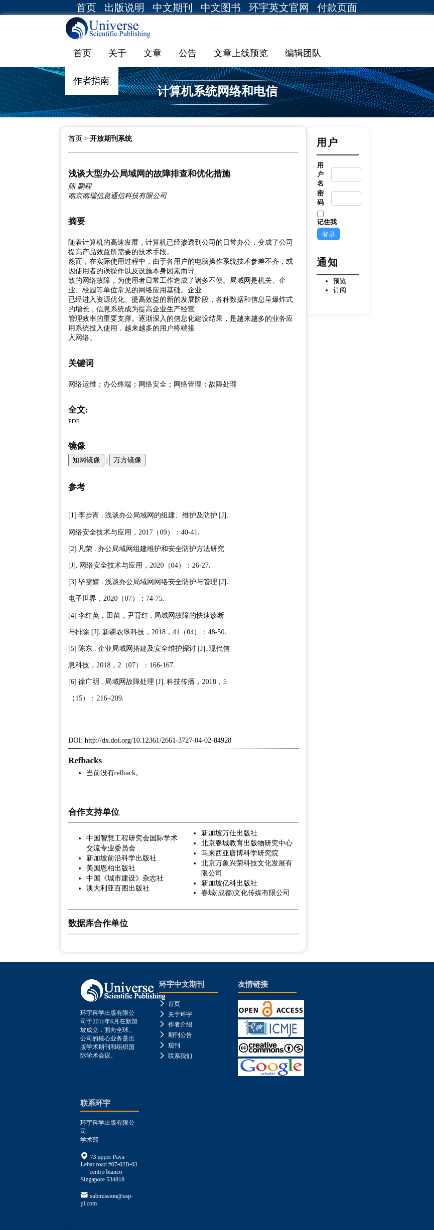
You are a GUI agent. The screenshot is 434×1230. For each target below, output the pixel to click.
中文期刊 (173, 7)
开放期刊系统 (111, 138)
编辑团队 (303, 53)
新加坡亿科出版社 (229, 883)
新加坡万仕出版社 (229, 833)
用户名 (320, 174)
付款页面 (337, 7)
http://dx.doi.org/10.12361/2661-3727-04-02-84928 (158, 740)
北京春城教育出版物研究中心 (247, 843)
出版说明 (124, 7)
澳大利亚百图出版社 (118, 888)
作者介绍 (175, 1024)
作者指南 (91, 81)
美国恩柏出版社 (110, 868)
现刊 (169, 1045)
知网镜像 (86, 460)
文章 (152, 53)
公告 (188, 53)
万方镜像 (127, 460)
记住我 (327, 222)
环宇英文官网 (279, 7)
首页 (86, 7)
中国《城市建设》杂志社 (125, 878)
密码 (320, 198)
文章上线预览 (241, 53)
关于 (117, 53)
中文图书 (221, 7)
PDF (73, 421)
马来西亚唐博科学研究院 (239, 853)
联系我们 (175, 1056)
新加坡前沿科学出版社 (121, 858)
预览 (339, 281)
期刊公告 (175, 1034)
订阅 (339, 290)
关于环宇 (175, 1014)
